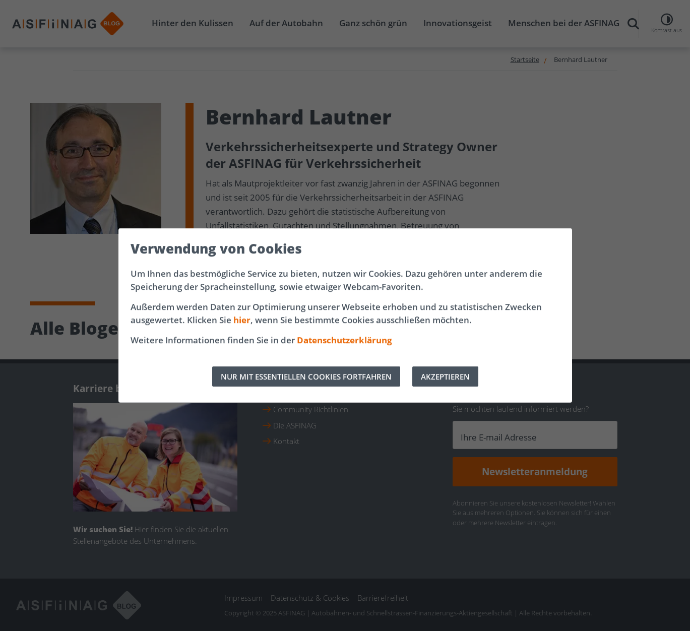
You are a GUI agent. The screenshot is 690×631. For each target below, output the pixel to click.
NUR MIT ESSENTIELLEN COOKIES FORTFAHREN (306, 376)
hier (241, 320)
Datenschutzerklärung (344, 340)
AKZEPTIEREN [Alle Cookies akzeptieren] (445, 376)
